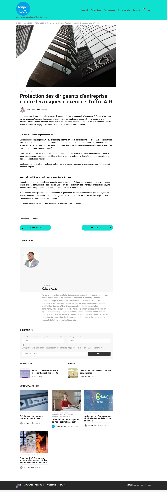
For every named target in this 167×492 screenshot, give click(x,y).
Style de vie (124, 10)
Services (55, 418)
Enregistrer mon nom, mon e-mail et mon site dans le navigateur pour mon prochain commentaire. (62, 348)
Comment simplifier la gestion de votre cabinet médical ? (66, 423)
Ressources (110, 10)
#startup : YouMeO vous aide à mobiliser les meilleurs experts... (48, 373)
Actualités (96, 10)
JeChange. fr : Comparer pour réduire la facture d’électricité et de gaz (98, 420)
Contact (137, 10)
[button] (149, 10)
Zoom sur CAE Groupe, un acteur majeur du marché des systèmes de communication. (33, 462)
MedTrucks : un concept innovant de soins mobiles (93, 371)
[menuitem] (144, 8)
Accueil (84, 10)
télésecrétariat (64, 418)
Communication (57, 417)
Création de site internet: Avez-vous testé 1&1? (31, 419)
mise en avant (27, 241)
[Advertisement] (75, 267)
